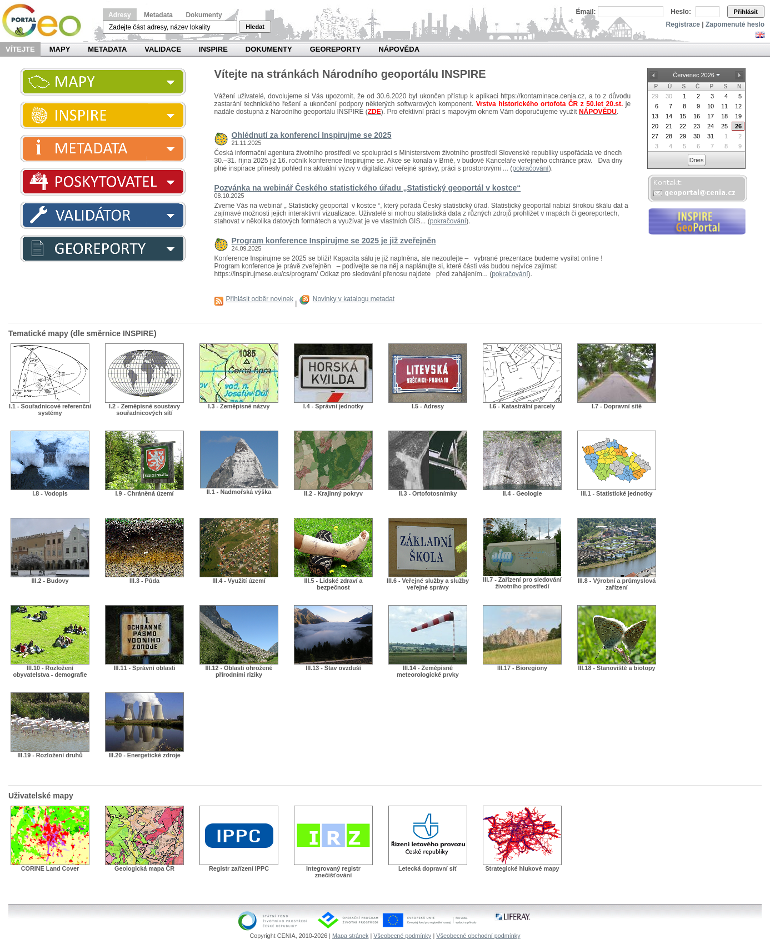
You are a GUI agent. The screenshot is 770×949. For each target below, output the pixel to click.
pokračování (530, 168)
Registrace (683, 24)
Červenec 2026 (693, 75)
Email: (586, 12)
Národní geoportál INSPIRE (46, 21)
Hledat (255, 26)
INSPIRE (213, 49)
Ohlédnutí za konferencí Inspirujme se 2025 (312, 135)
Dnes (696, 160)
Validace (162, 49)
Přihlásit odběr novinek (259, 299)
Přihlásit (746, 11)
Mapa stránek (350, 935)
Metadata (158, 15)
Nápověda (398, 49)
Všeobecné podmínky (402, 935)
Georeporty (335, 49)
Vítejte (20, 49)
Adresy (119, 15)
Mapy (60, 49)
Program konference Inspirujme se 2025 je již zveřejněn (334, 240)
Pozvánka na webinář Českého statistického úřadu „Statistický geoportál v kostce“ (367, 187)
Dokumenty (204, 15)
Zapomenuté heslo (735, 24)
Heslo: (681, 12)
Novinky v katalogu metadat (353, 299)
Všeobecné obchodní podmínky (478, 935)
